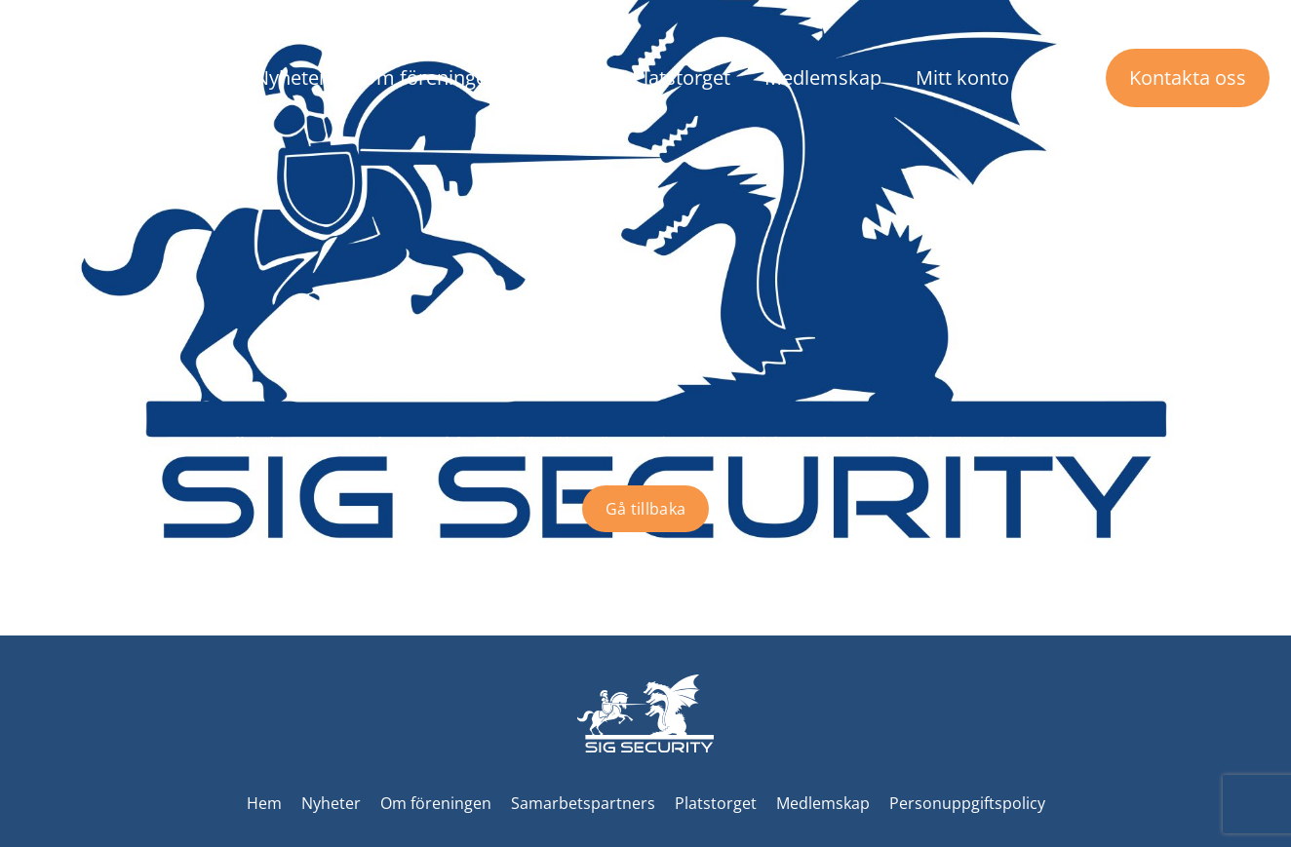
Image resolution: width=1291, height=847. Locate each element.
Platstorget (681, 77)
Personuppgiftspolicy (967, 803)
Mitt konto (962, 77)
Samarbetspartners (583, 803)
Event (573, 77)
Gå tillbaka (646, 509)
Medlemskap (822, 77)
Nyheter (290, 77)
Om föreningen (429, 77)
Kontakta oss (1187, 77)
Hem (264, 803)
